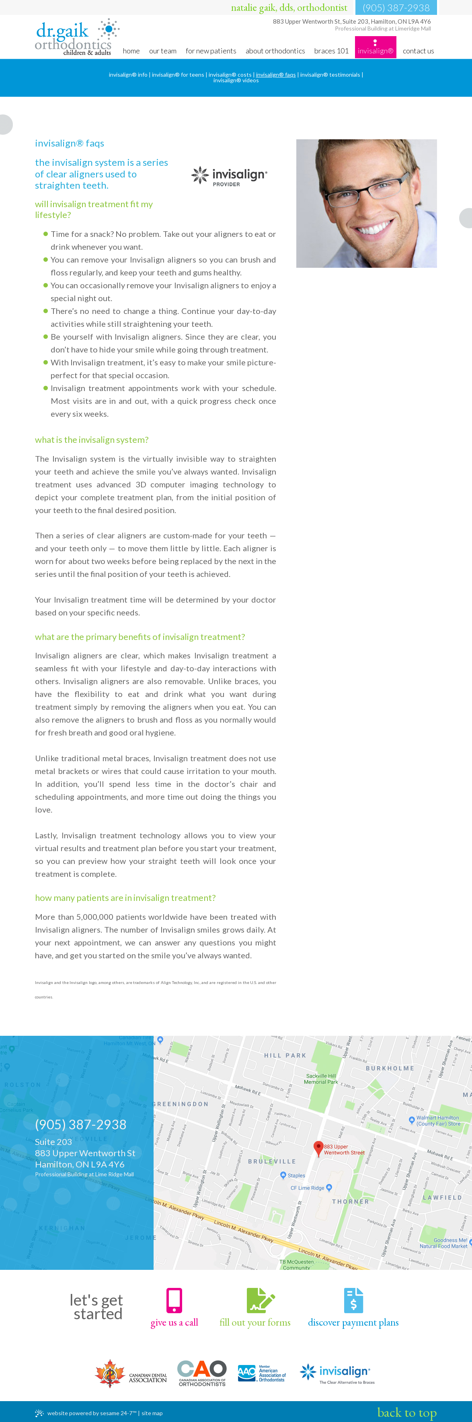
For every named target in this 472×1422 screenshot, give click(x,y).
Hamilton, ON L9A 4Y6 (351, 27)
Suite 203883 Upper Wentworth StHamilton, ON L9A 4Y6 (95, 1157)
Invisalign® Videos (236, 80)
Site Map (152, 1411)
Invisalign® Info (128, 74)
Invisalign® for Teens (178, 74)
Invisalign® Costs (230, 74)
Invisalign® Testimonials (330, 74)
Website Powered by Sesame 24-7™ (85, 1411)
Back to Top (407, 1410)
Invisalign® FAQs (276, 74)
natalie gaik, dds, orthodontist (289, 7)
